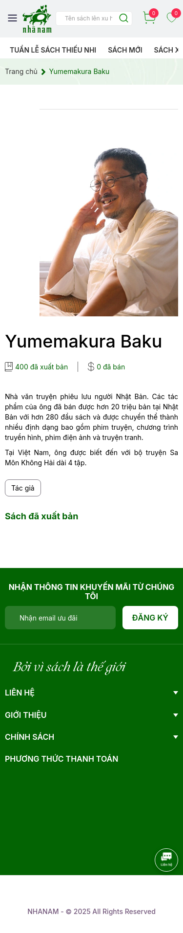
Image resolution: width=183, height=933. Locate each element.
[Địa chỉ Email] (60, 617)
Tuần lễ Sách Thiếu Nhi (53, 50)
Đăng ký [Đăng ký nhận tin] (150, 617)
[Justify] (124, 18)
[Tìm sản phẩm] (94, 18)
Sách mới (125, 50)
